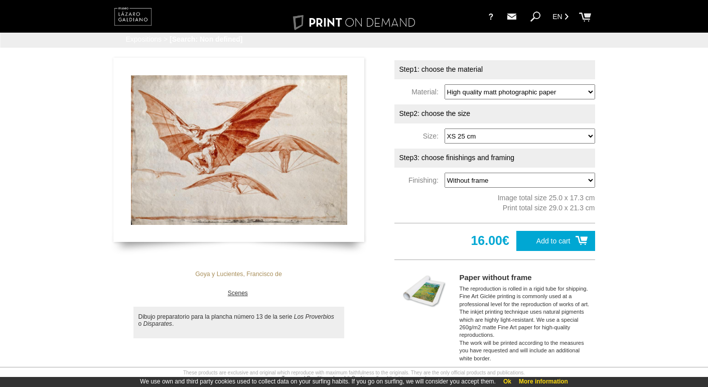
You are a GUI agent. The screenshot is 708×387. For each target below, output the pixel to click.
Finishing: (425, 180)
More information (543, 381)
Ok (507, 381)
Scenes (238, 293)
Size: (433, 136)
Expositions (144, 39)
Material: (426, 92)
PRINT (354, 22)
